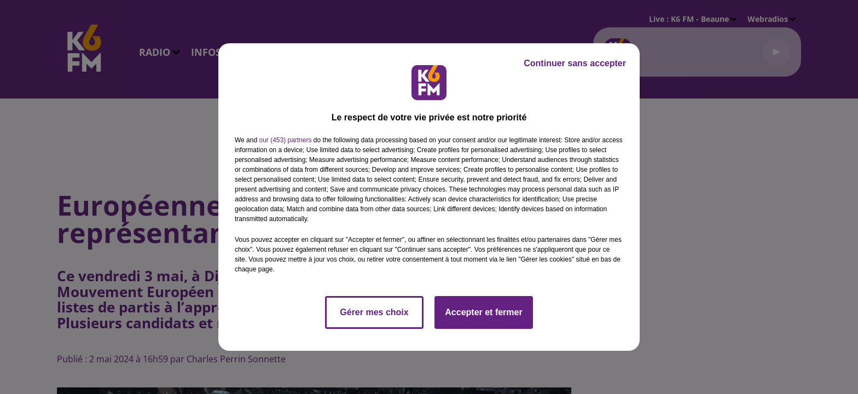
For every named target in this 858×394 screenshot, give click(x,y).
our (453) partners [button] (285, 140)
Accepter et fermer (483, 312)
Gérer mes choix (374, 312)
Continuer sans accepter (575, 63)
